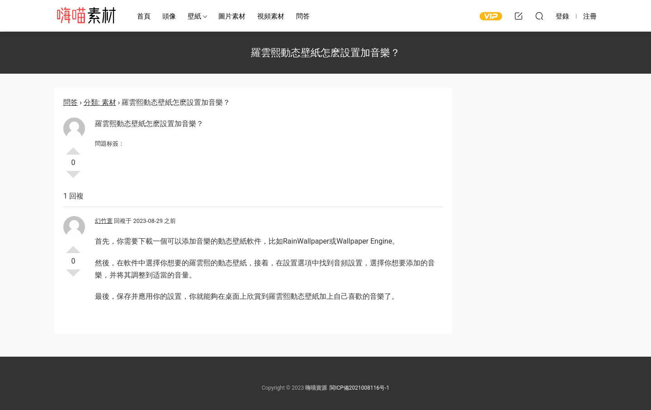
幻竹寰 (104, 220)
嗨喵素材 (86, 16)
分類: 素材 (100, 102)
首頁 (144, 16)
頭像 (169, 16)
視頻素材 (270, 16)
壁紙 (194, 16)
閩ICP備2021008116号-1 (359, 388)
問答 (303, 16)
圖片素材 (231, 16)
